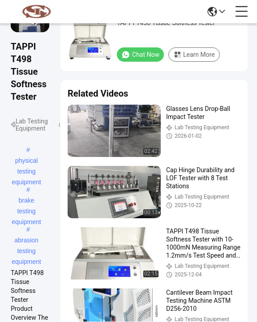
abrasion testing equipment (26, 241)
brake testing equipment (26, 201)
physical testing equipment (26, 161)
